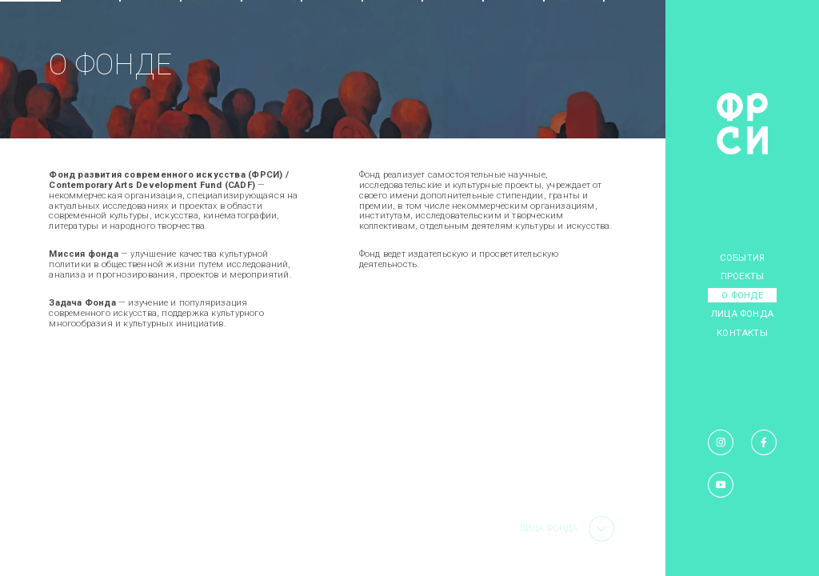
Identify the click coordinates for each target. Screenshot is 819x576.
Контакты (742, 333)
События (742, 258)
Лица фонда (742, 314)
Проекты (742, 276)
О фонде (741, 295)
